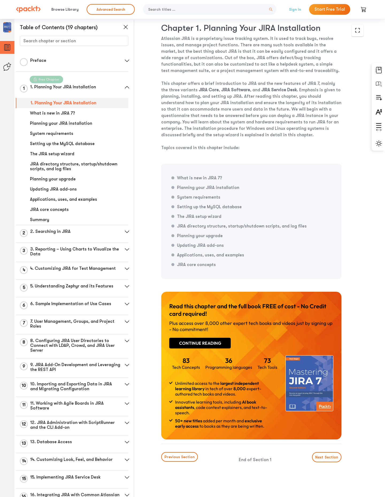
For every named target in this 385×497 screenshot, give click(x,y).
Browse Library (65, 9)
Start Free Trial (329, 9)
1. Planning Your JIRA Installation (63, 103)
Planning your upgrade (53, 179)
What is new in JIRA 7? (52, 113)
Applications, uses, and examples (63, 199)
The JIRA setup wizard (52, 153)
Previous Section (179, 457)
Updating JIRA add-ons (53, 189)
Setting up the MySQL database (62, 143)
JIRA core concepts (49, 209)
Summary (39, 219)
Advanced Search (111, 9)
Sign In (295, 9)
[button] (127, 60)
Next (326, 457)
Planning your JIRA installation (61, 123)
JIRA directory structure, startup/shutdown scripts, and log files (73, 166)
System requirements (51, 133)
